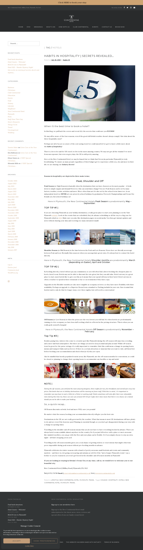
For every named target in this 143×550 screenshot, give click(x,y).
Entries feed (12, 267)
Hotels (122, 480)
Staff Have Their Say (15, 119)
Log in (10, 265)
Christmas (11, 90)
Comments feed (13, 270)
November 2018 (13, 245)
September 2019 (13, 218)
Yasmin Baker (13, 147)
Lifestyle (55, 480)
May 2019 (11, 229)
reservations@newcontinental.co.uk (77, 473)
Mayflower (11, 109)
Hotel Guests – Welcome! (16, 62)
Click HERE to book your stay (72, 2)
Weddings (38, 27)
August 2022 (12, 191)
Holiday (104, 480)
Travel (91, 480)
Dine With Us (64, 27)
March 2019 (12, 234)
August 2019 (12, 221)
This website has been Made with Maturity (83, 542)
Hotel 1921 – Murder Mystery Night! (20, 67)
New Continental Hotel (69, 480)
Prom (10, 117)
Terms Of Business (111, 542)
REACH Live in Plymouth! (17, 65)
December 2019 (13, 210)
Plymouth (84, 480)
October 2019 (12, 215)
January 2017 (12, 250)
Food (9, 101)
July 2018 (11, 247)
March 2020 (12, 207)
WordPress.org (13, 273)
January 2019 (12, 239)
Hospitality (113, 480)
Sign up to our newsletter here (63, 505)
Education (11, 95)
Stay (28, 27)
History (10, 103)
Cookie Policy (29, 546)
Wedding (11, 133)
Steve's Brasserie (14, 122)
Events (95, 27)
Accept (17, 541)
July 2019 (11, 223)
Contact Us (107, 27)
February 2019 (13, 237)
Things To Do (12, 125)
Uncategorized (13, 130)
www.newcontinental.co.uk (105, 473)
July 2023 (11, 186)
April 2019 (11, 231)
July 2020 (11, 202)
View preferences (44, 541)
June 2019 (11, 226)
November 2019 (13, 213)
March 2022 (12, 194)
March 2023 (12, 189)
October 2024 (12, 181)
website (55, 215)
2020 (60, 218)
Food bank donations (15, 59)
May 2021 (11, 199)
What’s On (50, 27)
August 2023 (12, 184)
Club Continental (81, 27)
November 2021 (13, 197)
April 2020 (11, 205)
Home (20, 27)
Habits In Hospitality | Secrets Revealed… (79, 56)
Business (11, 87)
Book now (120, 27)
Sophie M (66, 60)
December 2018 (13, 242)
